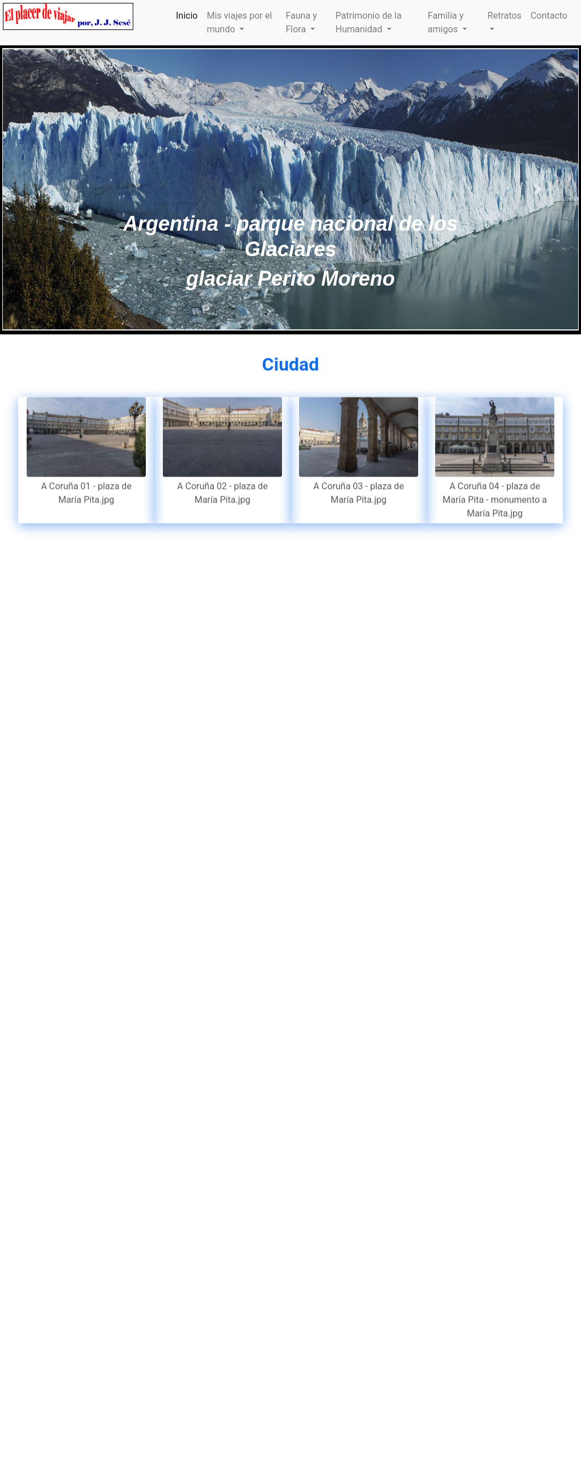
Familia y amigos (446, 22)
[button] (43, 189)
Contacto (549, 15)
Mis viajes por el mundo (239, 22)
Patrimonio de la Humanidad (368, 22)
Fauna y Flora (301, 22)
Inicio (186, 15)
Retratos (504, 15)
